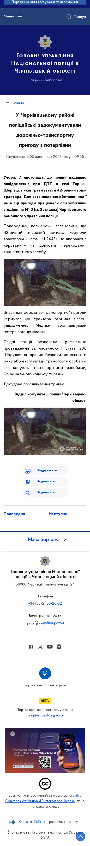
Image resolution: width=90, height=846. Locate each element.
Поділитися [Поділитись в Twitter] (46, 492)
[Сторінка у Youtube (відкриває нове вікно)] (50, 646)
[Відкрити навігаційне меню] (20, 16)
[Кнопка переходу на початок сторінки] (80, 836)
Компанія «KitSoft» (32, 822)
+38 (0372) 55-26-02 (45, 604)
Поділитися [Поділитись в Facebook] (46, 481)
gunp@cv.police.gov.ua (45, 623)
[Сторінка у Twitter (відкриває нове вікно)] (40, 646)
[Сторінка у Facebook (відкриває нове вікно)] (31, 646)
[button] (45, 540)
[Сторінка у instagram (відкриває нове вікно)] (59, 646)
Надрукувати (47, 470)
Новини (18, 103)
